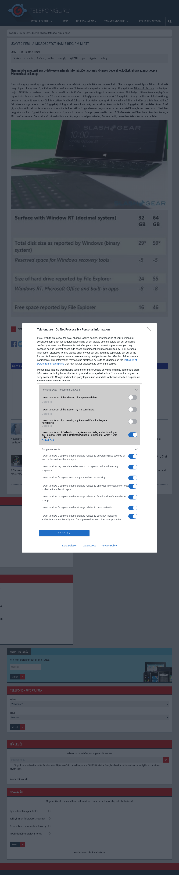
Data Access (89, 545)
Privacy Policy (109, 545)
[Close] (150, 329)
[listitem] (89, 390)
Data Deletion (69, 545)
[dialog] (89, 437)
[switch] (132, 397)
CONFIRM (64, 533)
